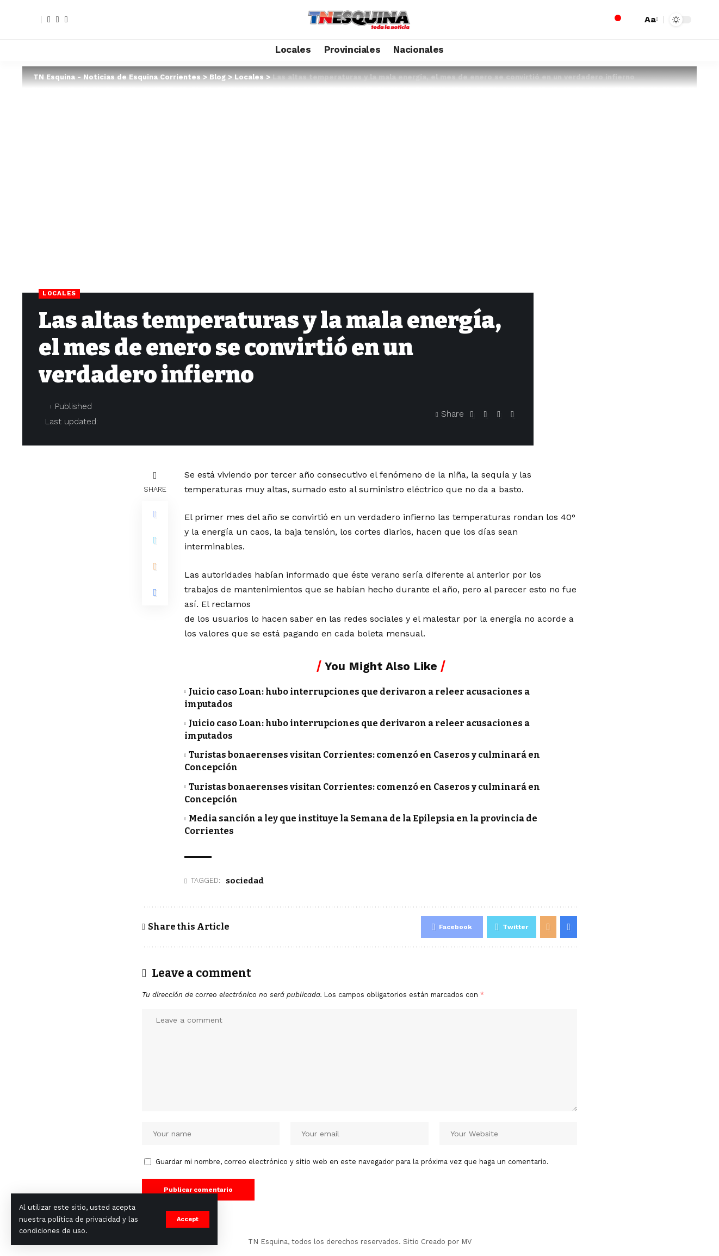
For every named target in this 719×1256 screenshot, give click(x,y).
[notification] (614, 19)
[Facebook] (49, 19)
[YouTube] (66, 19)
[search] (630, 19)
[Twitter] (57, 19)
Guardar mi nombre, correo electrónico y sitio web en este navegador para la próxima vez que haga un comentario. (352, 1162)
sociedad (245, 881)
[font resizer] (650, 19)
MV (466, 1242)
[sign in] (32, 20)
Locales (59, 293)
